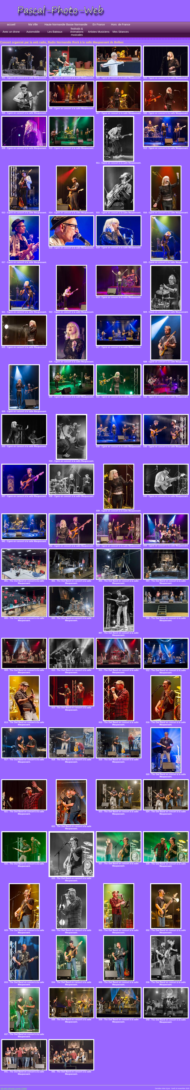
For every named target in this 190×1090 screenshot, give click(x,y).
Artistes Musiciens (98, 31)
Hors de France (120, 24)
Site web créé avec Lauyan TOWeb (14, 1088)
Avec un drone (11, 31)
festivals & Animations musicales (76, 31)
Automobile (33, 31)
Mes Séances (121, 31)
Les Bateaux (55, 31)
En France (99, 24)
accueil (11, 24)
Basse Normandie (76, 24)
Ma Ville (33, 24)
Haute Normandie (55, 24)
